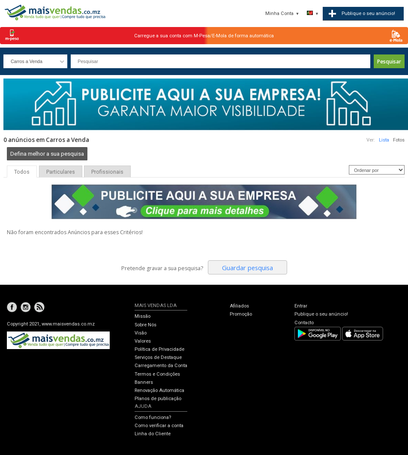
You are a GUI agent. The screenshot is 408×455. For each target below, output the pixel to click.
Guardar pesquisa (247, 267)
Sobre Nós (145, 325)
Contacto (304, 322)
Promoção (241, 314)
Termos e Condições (157, 374)
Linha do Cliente (153, 434)
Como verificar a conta (159, 425)
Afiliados (239, 306)
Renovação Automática (159, 390)
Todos (22, 172)
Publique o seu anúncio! (321, 314)
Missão (142, 316)
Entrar (300, 306)
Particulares (60, 172)
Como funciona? (153, 417)
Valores (143, 341)
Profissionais (107, 172)
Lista (384, 140)
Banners (144, 382)
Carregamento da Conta (161, 365)
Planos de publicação (158, 398)
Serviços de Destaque (158, 357)
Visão (141, 333)
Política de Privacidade (159, 349)
